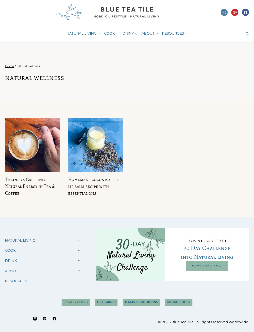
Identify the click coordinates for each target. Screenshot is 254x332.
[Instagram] (224, 12)
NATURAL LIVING (20, 240)
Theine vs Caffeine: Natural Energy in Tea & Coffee (30, 186)
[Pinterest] (234, 12)
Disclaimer (106, 302)
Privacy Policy (75, 302)
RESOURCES (16, 281)
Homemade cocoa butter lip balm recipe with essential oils (93, 186)
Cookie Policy (179, 302)
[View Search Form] (247, 33)
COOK (10, 250)
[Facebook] (245, 12)
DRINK (11, 261)
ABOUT (11, 271)
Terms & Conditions (141, 302)
